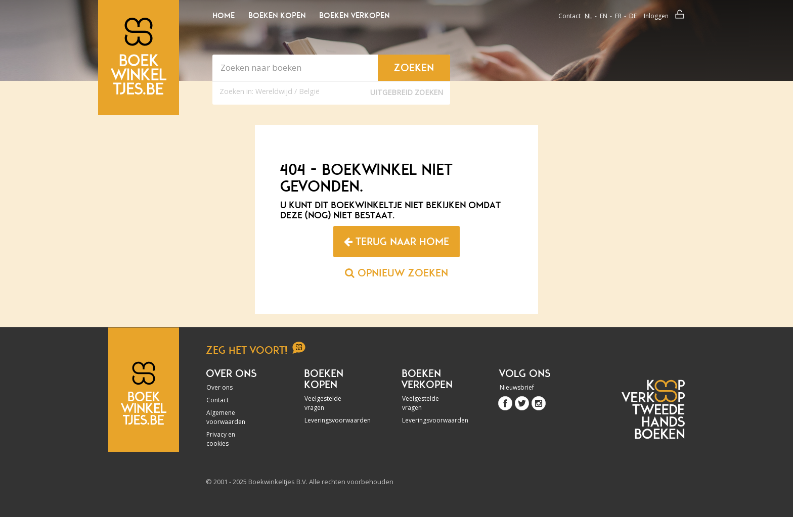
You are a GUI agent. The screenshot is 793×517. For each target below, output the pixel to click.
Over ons (219, 387)
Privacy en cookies (220, 439)
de (633, 16)
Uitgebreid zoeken (406, 92)
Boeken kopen (276, 15)
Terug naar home (396, 242)
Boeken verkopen (354, 15)
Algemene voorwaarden (225, 417)
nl (588, 16)
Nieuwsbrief (517, 387)
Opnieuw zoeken (396, 273)
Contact (569, 16)
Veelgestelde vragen (322, 403)
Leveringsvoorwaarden (331, 420)
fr (618, 16)
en (603, 16)
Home (223, 15)
